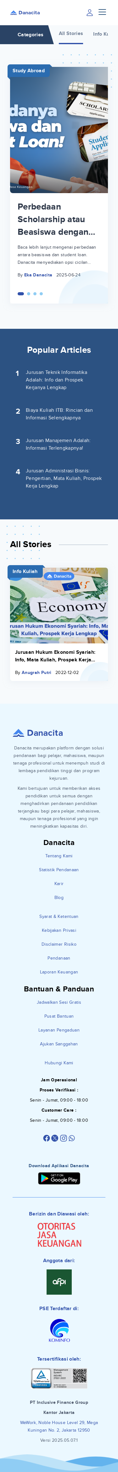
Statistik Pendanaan (59, 869)
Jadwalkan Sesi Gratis (59, 1002)
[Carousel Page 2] (28, 293)
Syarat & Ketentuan (58, 916)
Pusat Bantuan (59, 1016)
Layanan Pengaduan (59, 1030)
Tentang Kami (58, 856)
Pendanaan (59, 958)
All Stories (71, 33)
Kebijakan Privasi (59, 930)
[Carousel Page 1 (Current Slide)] (21, 293)
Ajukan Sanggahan (59, 1044)
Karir (59, 883)
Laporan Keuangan (59, 972)
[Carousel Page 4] (41, 293)
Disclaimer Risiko (59, 944)
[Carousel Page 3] (35, 293)
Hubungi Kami (59, 1063)
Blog (59, 897)
